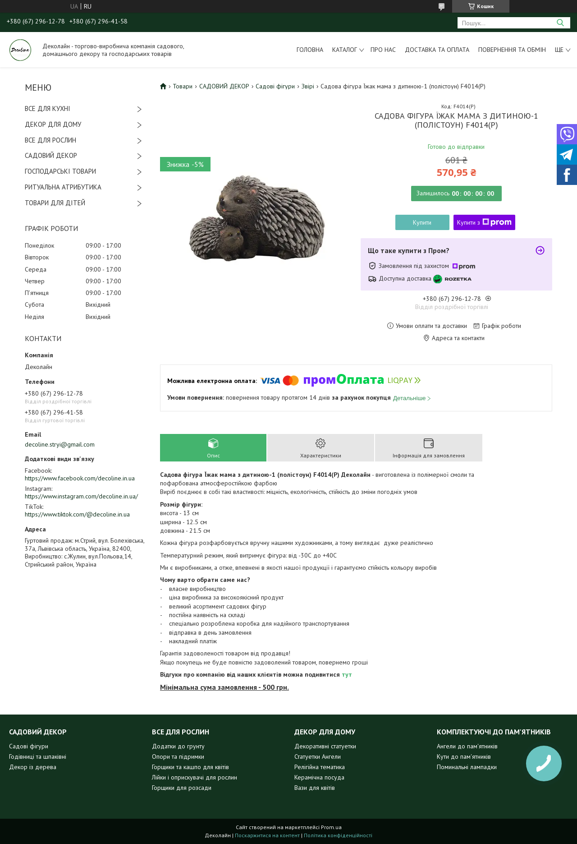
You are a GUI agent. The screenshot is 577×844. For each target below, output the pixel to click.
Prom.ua (331, 827)
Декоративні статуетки (325, 746)
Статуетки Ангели (317, 756)
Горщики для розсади (181, 788)
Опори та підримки (178, 756)
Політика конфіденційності (338, 835)
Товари (182, 86)
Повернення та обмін (512, 50)
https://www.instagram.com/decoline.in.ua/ (81, 496)
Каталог (344, 50)
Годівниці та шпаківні (37, 756)
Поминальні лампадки (467, 767)
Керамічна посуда (319, 777)
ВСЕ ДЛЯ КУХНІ (47, 108)
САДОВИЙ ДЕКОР (51, 155)
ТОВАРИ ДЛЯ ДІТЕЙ (55, 202)
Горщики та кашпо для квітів (190, 767)
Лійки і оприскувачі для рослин (194, 777)
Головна (310, 50)
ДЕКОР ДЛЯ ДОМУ (53, 124)
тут (347, 674)
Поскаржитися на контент (267, 835)
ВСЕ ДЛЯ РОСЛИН (50, 140)
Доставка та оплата (437, 50)
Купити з (484, 222)
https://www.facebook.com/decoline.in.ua (80, 478)
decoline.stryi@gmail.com (60, 444)
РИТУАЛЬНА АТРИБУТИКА (63, 187)
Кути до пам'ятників (464, 756)
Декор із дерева (32, 767)
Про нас (383, 50)
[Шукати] (560, 22)
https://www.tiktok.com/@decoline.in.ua (77, 514)
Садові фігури (275, 86)
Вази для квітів (314, 788)
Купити (422, 222)
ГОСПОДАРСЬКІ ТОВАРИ (60, 171)
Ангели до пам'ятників (467, 746)
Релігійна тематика (319, 767)
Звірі (308, 86)
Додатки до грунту (178, 746)
